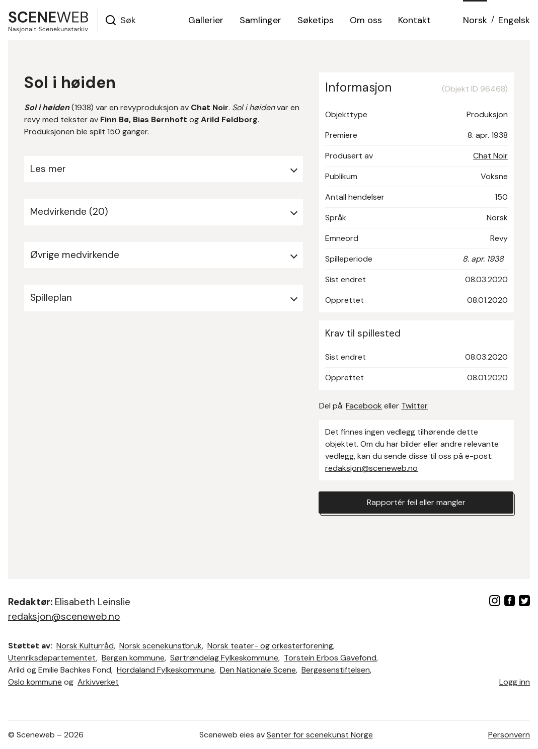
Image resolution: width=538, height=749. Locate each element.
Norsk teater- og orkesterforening (270, 645)
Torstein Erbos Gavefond (330, 657)
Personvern (509, 734)
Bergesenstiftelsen (335, 669)
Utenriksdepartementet (52, 657)
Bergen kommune (133, 657)
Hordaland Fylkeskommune (165, 669)
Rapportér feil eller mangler (416, 502)
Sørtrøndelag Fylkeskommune (224, 657)
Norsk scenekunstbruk (160, 645)
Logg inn (514, 682)
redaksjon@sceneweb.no (371, 468)
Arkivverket (98, 682)
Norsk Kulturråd (85, 645)
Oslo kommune (35, 682)
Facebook (364, 405)
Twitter (414, 405)
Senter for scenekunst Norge (320, 734)
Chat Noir (490, 155)
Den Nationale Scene (258, 669)
